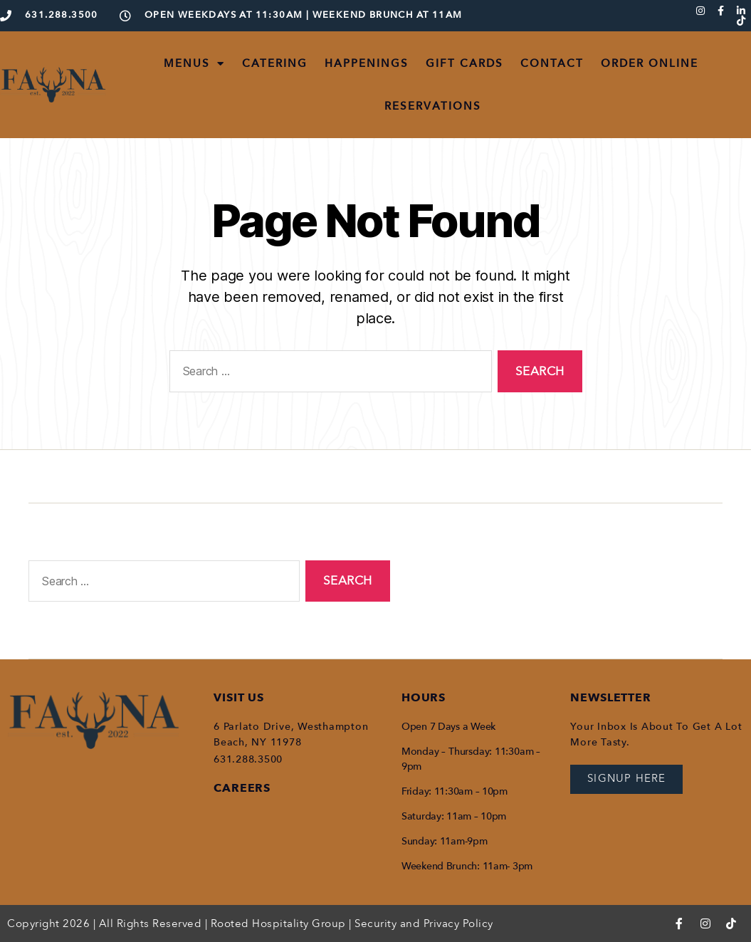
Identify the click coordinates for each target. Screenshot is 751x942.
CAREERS (242, 788)
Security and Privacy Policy (424, 923)
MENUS (194, 63)
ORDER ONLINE (649, 63)
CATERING (275, 63)
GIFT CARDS (464, 63)
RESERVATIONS (432, 106)
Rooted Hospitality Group (278, 923)
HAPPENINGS (367, 63)
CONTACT (552, 63)
